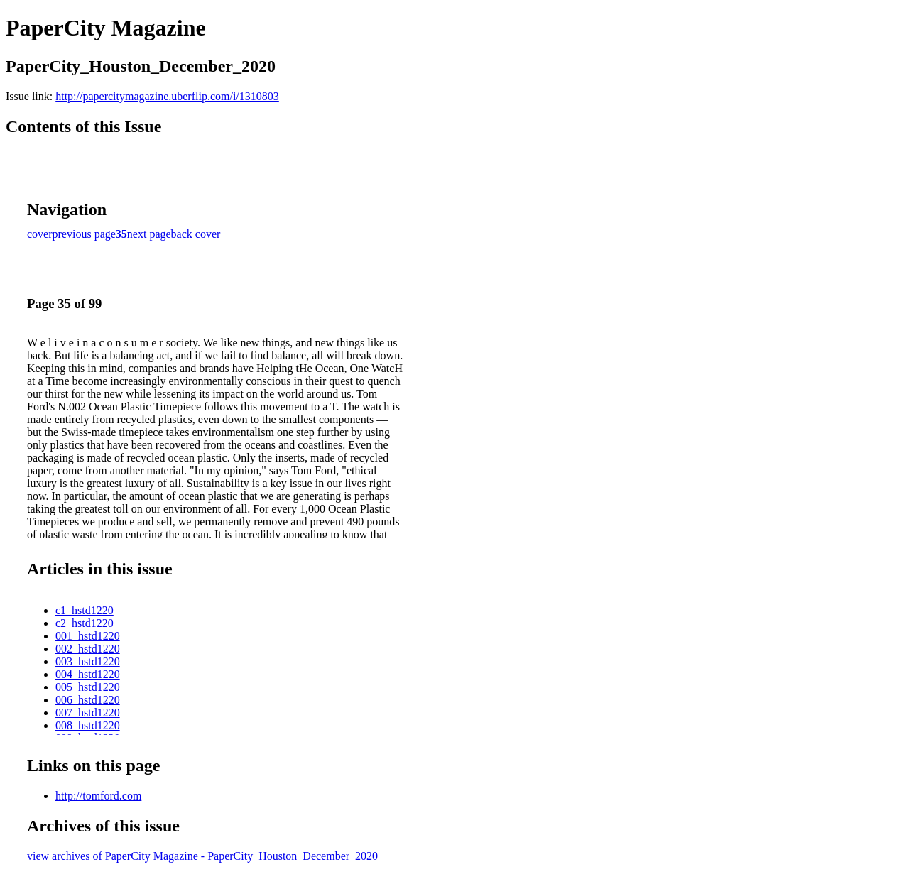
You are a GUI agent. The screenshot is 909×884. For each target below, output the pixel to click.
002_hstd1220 (87, 649)
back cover (196, 234)
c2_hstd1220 (84, 623)
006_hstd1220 (87, 700)
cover (40, 234)
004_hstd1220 (87, 674)
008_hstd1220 (87, 725)
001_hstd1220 (87, 636)
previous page (84, 234)
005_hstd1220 (87, 687)
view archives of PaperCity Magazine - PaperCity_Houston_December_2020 (202, 856)
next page (149, 234)
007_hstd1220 (87, 712)
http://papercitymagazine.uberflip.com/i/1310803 (167, 96)
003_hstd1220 (87, 661)
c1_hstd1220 (84, 610)
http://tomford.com (98, 796)
